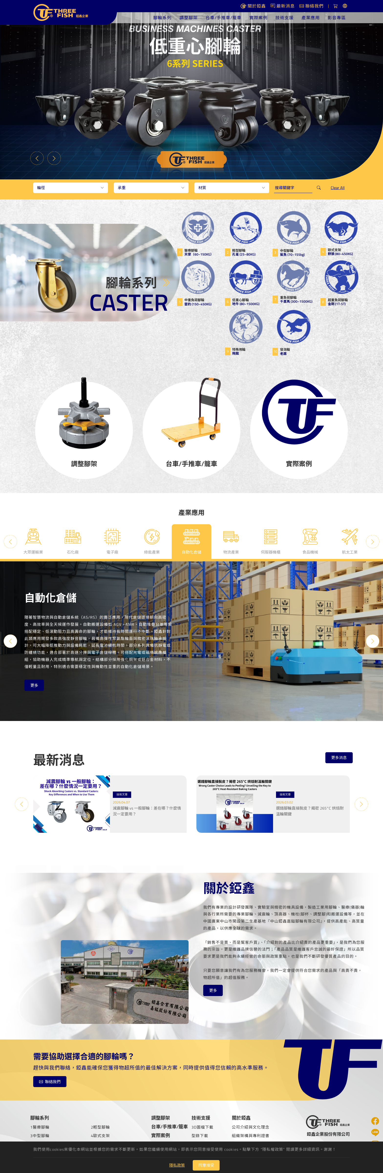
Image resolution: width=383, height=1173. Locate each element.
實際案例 (258, 17)
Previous (37, 158)
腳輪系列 (162, 17)
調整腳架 (188, 17)
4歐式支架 (100, 1136)
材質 (202, 188)
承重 (122, 188)
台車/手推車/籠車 (223, 17)
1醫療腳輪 (40, 1127)
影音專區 (337, 17)
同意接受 (206, 1165)
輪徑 (41, 188)
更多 (34, 685)
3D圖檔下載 (202, 1127)
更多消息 (339, 758)
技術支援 (284, 17)
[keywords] (293, 188)
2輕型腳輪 (100, 1127)
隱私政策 (177, 1165)
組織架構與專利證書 (250, 1136)
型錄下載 (200, 1136)
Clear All (338, 188)
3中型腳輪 (40, 1136)
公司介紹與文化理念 (250, 1127)
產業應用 (310, 17)
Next (54, 158)
